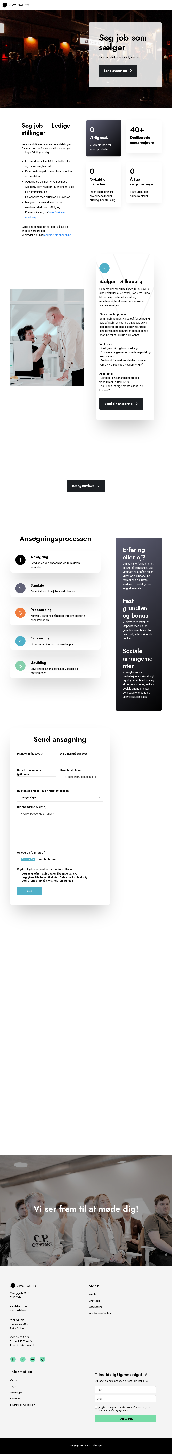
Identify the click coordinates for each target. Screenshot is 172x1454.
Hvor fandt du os (79, 775)
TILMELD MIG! (125, 1418)
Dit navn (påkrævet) (36, 758)
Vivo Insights (16, 1392)
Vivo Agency (17, 1319)
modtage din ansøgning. (57, 235)
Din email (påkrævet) (79, 758)
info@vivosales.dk (25, 1345)
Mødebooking (95, 1307)
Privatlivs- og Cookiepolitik (23, 1404)
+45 (23, 1341)
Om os (13, 1380)
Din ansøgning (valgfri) (60, 826)
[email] (125, 1398)
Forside (92, 1294)
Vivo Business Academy (100, 1313)
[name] (125, 1389)
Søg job (14, 1386)
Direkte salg (94, 1300)
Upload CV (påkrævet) (60, 859)
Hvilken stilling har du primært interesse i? (60, 795)
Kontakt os (15, 1398)
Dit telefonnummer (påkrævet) (36, 777)
